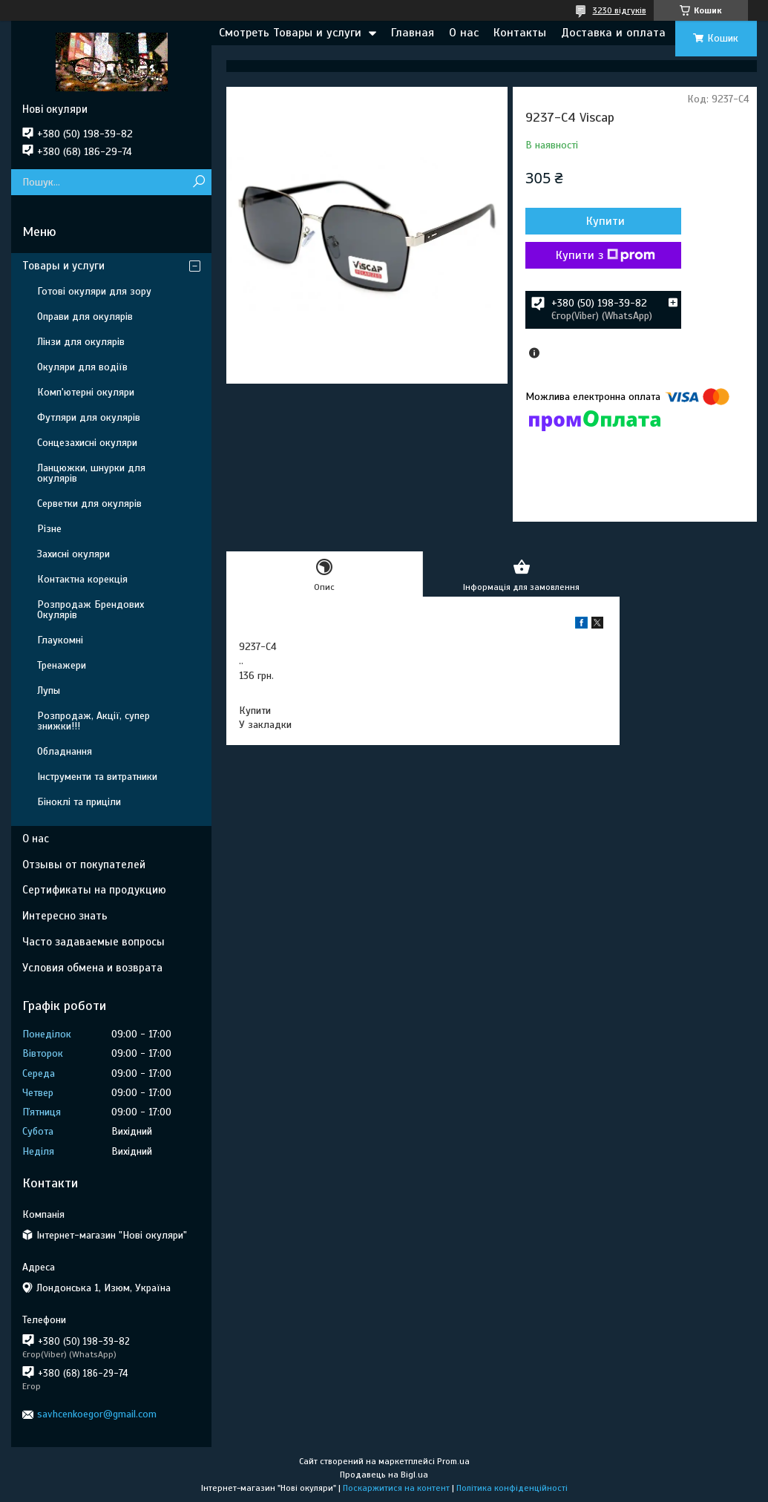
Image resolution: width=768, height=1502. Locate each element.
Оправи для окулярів (85, 316)
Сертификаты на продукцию (94, 889)
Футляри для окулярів (88, 417)
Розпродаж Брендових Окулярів (90, 609)
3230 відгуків (619, 10)
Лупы (48, 690)
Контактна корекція (82, 579)
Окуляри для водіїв (82, 367)
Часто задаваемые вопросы (93, 941)
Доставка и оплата (613, 32)
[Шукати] (198, 182)
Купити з (605, 255)
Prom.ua (453, 1461)
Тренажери (61, 665)
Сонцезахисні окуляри (87, 442)
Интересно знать (65, 915)
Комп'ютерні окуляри (85, 392)
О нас (464, 32)
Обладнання (64, 751)
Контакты (519, 32)
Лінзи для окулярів (81, 341)
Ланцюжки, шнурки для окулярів (91, 473)
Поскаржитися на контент (396, 1488)
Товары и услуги (63, 265)
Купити (605, 221)
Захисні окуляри (73, 554)
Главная (412, 32)
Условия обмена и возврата (92, 967)
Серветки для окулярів (89, 503)
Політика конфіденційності (512, 1488)
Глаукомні (60, 640)
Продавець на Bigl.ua (384, 1474)
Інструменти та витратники (97, 776)
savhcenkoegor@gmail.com (97, 1414)
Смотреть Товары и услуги (290, 32)
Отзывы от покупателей (83, 864)
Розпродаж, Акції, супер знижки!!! (93, 720)
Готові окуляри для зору (94, 291)
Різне (49, 528)
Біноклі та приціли (79, 802)
